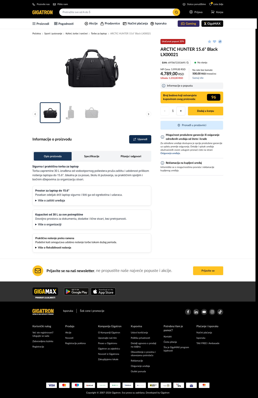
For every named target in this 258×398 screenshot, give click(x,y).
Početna (36, 33)
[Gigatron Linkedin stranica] (196, 312)
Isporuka (68, 311)
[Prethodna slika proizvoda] (35, 114)
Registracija (38, 347)
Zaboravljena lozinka (42, 341)
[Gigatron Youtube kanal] (204, 312)
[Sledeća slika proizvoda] (148, 114)
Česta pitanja (170, 342)
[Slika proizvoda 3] (91, 112)
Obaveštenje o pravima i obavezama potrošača (143, 354)
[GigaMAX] (212, 23)
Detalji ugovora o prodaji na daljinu (143, 345)
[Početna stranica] (42, 12)
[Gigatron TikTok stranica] (220, 312)
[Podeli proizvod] (220, 42)
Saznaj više (197, 78)
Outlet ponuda (138, 371)
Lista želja (216, 4)
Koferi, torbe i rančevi (77, 33)
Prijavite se (208, 270)
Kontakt (168, 337)
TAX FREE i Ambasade (207, 343)
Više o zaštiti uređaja (51, 200)
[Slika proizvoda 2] (71, 112)
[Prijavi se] (196, 12)
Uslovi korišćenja (139, 333)
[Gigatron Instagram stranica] (212, 312)
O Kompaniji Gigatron (109, 333)
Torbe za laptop (99, 33)
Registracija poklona (75, 343)
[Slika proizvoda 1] (91, 67)
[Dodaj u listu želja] (214, 42)
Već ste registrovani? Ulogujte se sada (42, 334)
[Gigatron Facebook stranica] (188, 312)
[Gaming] (188, 23)
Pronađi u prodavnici (191, 125)
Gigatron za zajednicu (109, 349)
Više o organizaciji (49, 224)
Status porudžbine (194, 4)
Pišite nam (60, 4)
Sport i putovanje (53, 33)
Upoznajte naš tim (107, 338)
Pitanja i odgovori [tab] (131, 156)
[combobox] (119, 12)
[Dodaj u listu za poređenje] (140, 139)
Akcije (68, 333)
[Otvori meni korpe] (217, 12)
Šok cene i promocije (92, 311)
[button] (91, 69)
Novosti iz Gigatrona (108, 354)
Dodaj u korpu (205, 111)
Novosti (69, 338)
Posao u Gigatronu (107, 343)
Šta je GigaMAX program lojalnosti (176, 349)
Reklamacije (137, 361)
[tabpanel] (91, 208)
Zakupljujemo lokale (108, 359)
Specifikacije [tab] (91, 156)
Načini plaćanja (204, 333)
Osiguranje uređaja (140, 366)
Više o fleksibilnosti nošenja (54, 247)
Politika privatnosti (140, 338)
